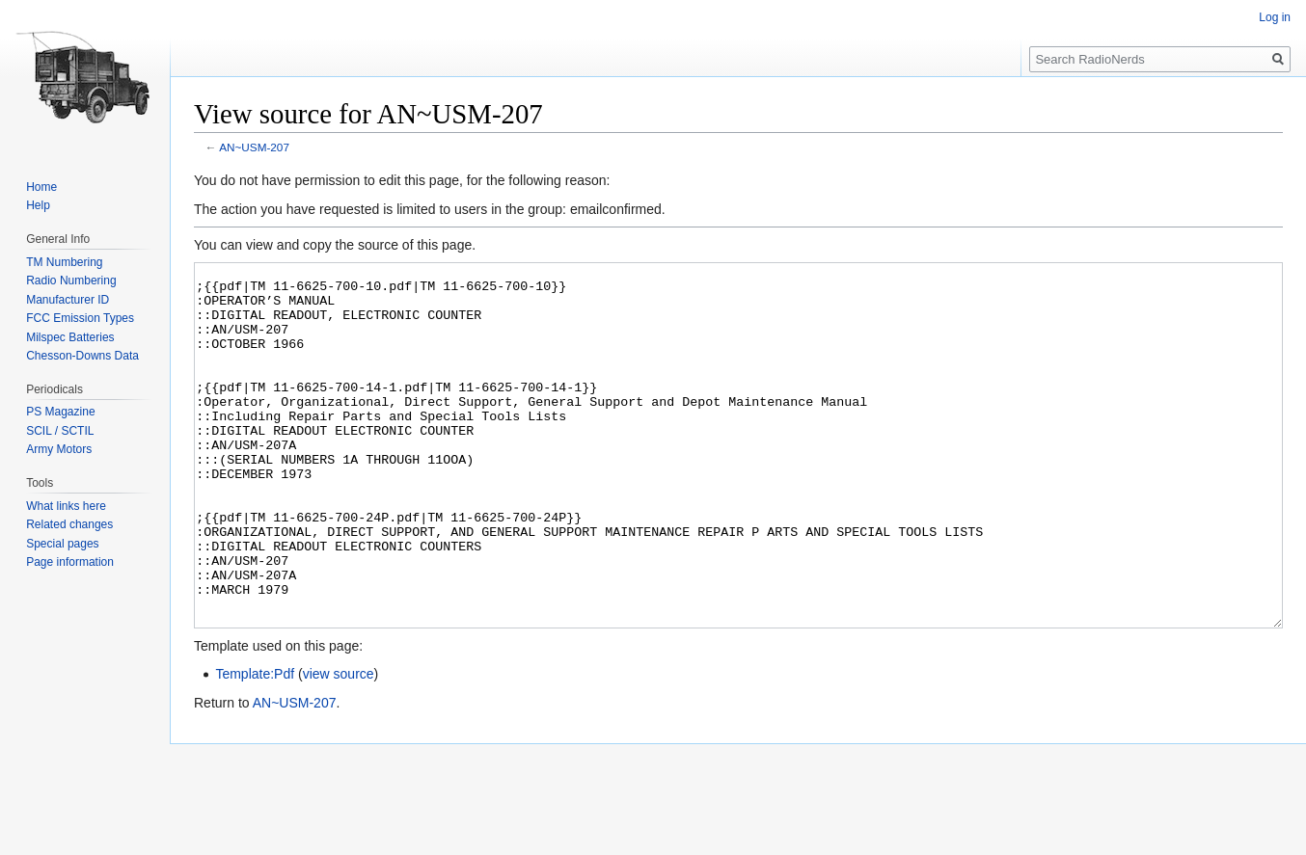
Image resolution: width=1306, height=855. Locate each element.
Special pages (62, 543)
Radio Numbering (71, 280)
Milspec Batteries (70, 337)
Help (38, 205)
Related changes (69, 524)
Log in (1275, 17)
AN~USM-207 (254, 147)
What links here (66, 506)
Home (41, 187)
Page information (70, 562)
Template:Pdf (254, 746)
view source (338, 746)
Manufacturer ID (67, 300)
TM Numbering (64, 262)
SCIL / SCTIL (60, 431)
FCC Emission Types (80, 318)
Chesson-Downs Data (82, 355)
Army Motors (59, 449)
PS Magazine (60, 411)
